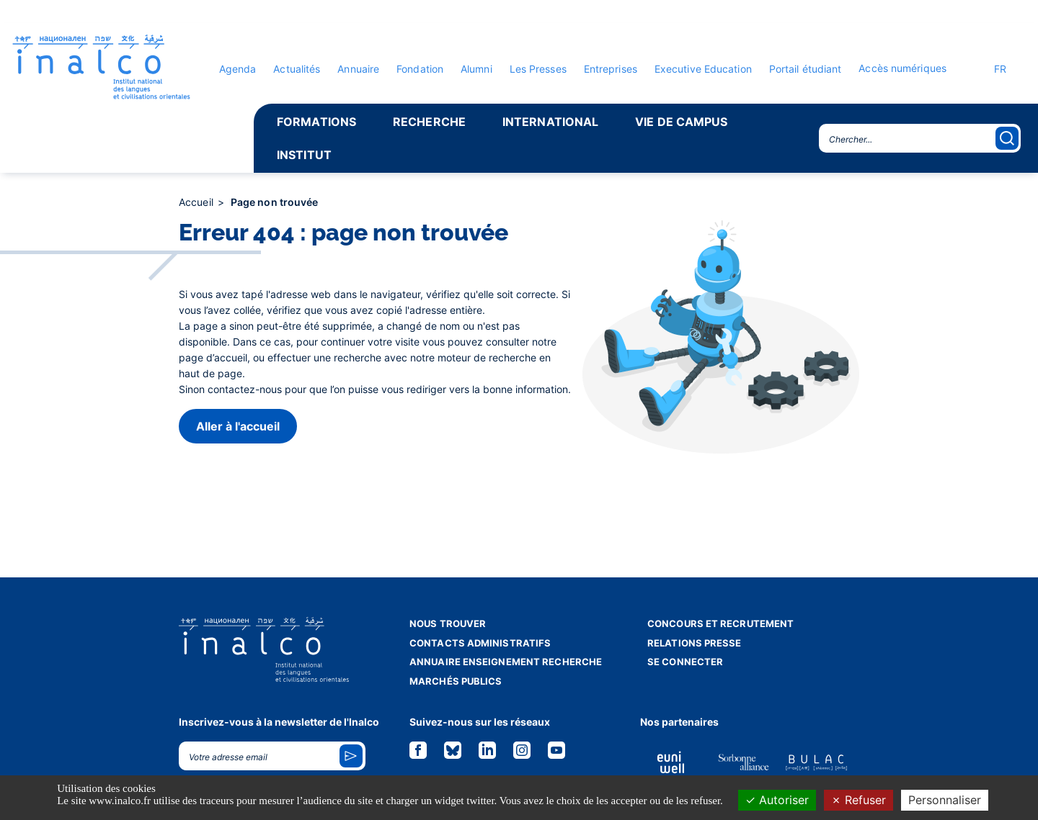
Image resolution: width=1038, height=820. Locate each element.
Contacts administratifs (480, 643)
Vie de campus (681, 121)
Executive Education (703, 69)
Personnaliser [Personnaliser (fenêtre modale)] (944, 800)
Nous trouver (447, 623)
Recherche (429, 121)
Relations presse (694, 643)
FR (992, 69)
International (550, 121)
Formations (316, 121)
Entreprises (610, 69)
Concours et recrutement (720, 623)
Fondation (419, 69)
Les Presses (538, 69)
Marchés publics (455, 681)
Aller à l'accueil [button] (238, 426)
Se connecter (685, 661)
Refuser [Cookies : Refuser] (858, 800)
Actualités (296, 69)
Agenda (238, 69)
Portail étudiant (805, 69)
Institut (304, 155)
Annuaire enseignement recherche (505, 661)
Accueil (197, 202)
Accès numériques (902, 68)
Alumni (476, 69)
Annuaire (358, 69)
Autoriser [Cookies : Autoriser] (777, 800)
